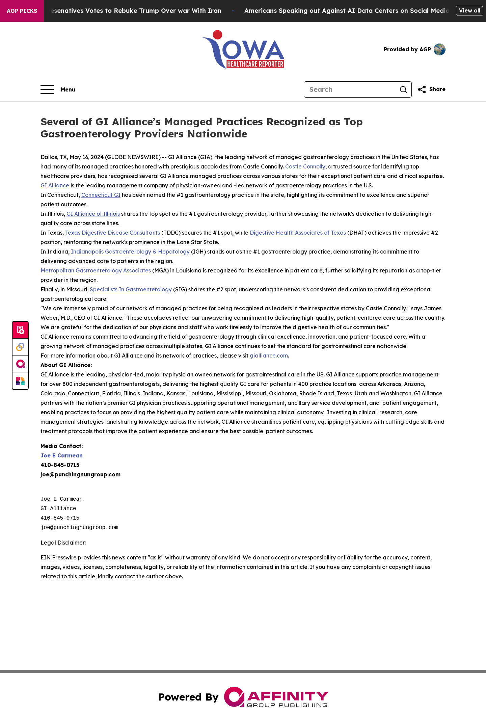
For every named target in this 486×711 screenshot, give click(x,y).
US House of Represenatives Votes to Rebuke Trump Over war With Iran (122, 11)
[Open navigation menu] (57, 89)
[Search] (349, 89)
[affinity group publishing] (20, 364)
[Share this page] (431, 89)
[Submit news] (20, 330)
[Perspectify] (20, 347)
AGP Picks (22, 10)
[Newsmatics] (20, 380)
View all (469, 10)
